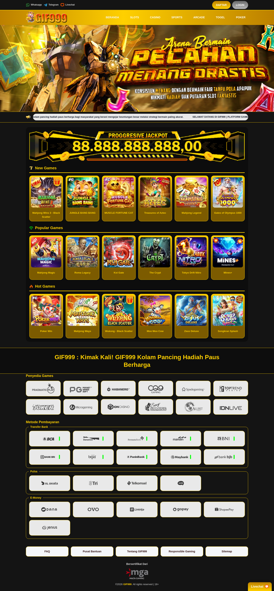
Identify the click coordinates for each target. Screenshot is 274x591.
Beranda (109, 17)
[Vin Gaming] (137, 573)
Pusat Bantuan (92, 551)
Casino (152, 17)
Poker (238, 17)
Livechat (68, 5)
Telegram (51, 5)
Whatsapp (34, 5)
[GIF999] (47, 17)
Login (240, 4)
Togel (217, 17)
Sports (174, 17)
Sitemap (227, 551)
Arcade (196, 17)
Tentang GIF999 (137, 551)
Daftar (221, 4)
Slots (132, 17)
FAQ (47, 551)
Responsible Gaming (182, 551)
